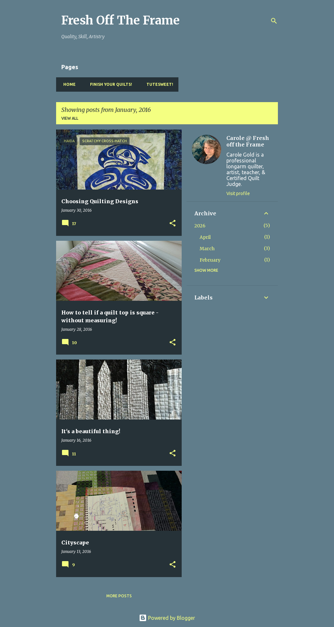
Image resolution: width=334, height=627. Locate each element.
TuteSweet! (157, 84)
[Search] (274, 21)
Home (67, 84)
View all (69, 118)
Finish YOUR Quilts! (109, 84)
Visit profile (238, 193)
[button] (172, 223)
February (210, 260)
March (207, 249)
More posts (119, 596)
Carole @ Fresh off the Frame (247, 141)
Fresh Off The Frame (120, 20)
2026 (199, 226)
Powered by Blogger (167, 618)
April (205, 237)
